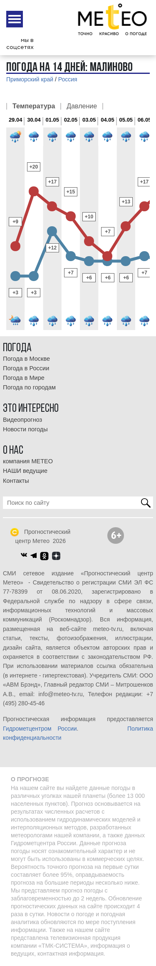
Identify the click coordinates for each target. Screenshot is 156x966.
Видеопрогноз (22, 419)
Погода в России (26, 368)
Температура (33, 106)
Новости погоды (25, 429)
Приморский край (29, 79)
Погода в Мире (24, 377)
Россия (67, 79)
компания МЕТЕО (28, 461)
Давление (82, 106)
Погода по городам (29, 387)
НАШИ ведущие (25, 470)
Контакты (16, 480)
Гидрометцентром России (40, 728)
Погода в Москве (26, 358)
